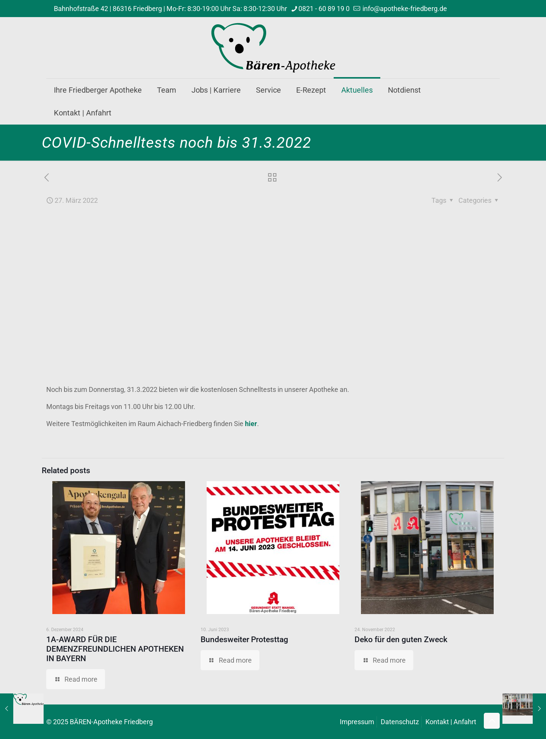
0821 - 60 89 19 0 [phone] (324, 9)
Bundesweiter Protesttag (244, 639)
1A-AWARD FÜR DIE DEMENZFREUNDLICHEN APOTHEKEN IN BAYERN (115, 649)
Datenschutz (400, 722)
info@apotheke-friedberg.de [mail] (404, 9)
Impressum (357, 722)
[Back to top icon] (492, 721)
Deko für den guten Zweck (401, 639)
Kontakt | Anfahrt (450, 722)
